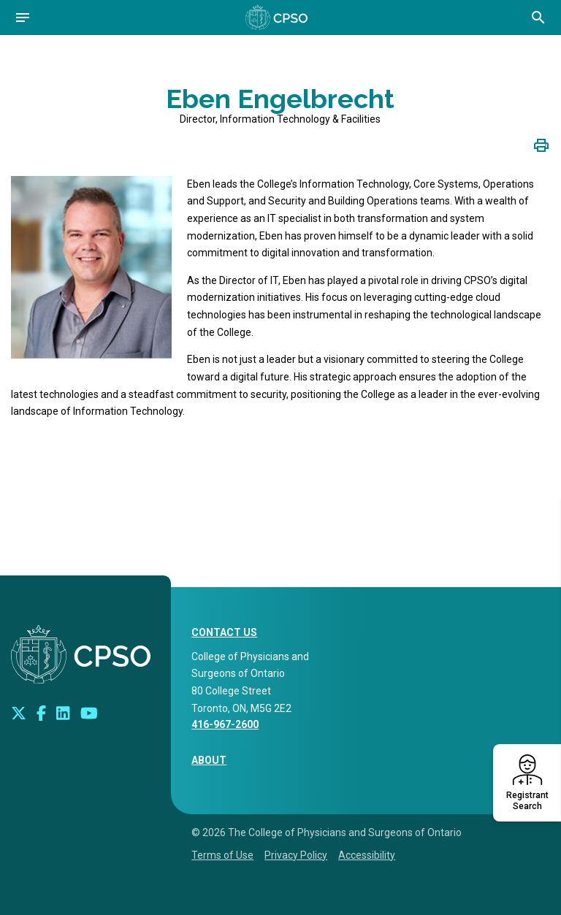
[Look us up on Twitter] (18, 712)
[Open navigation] (23, 17)
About (208, 760)
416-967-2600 (225, 724)
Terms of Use (222, 855)
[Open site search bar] (538, 17)
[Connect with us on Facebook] (41, 712)
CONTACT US (224, 632)
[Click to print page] (541, 144)
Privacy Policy (295, 855)
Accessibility (366, 855)
